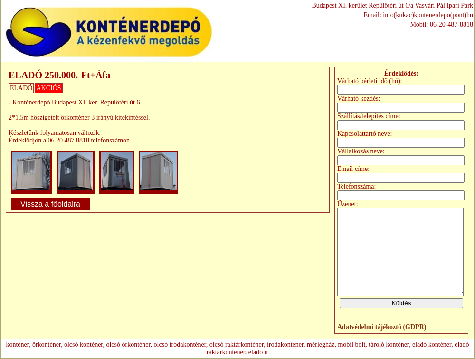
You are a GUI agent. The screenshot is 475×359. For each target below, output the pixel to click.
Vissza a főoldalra (50, 204)
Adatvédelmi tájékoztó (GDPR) (381, 327)
